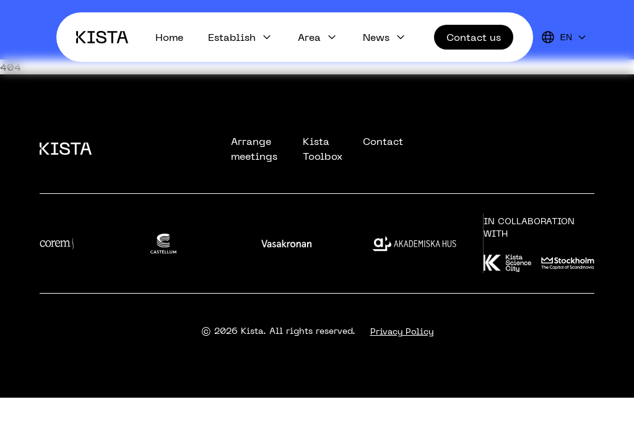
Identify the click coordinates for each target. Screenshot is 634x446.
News (376, 37)
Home (169, 37)
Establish (232, 37)
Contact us (473, 37)
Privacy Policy (401, 331)
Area (309, 37)
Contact (383, 141)
